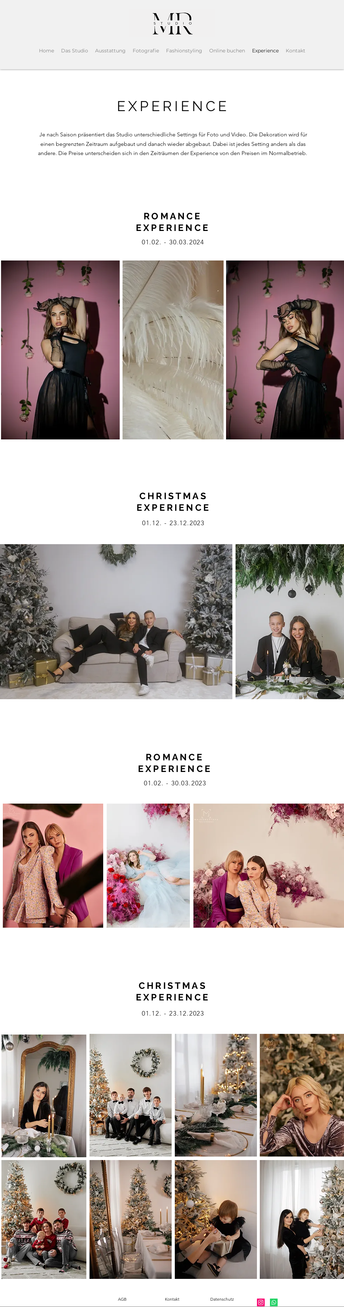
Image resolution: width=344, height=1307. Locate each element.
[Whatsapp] (274, 1302)
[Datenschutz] (222, 1299)
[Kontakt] (172, 1299)
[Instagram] (261, 1302)
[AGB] (122, 1299)
